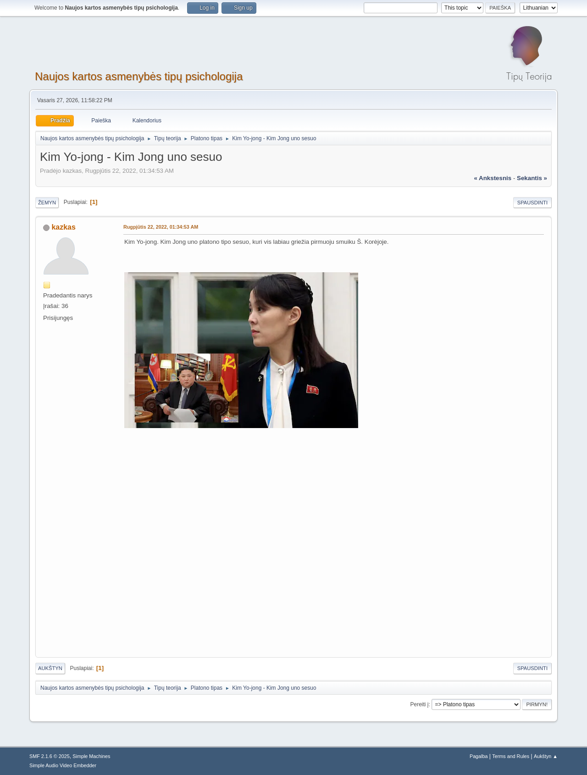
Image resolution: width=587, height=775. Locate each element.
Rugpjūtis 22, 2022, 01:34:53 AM (160, 227)
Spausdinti (532, 202)
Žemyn (47, 202)
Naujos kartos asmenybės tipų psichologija (139, 76)
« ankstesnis (492, 178)
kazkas (63, 227)
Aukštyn (50, 668)
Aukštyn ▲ (546, 756)
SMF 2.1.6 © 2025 (49, 756)
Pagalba (479, 756)
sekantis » (532, 178)
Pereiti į (419, 704)
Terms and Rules (510, 756)
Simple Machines (91, 756)
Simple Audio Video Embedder (62, 765)
